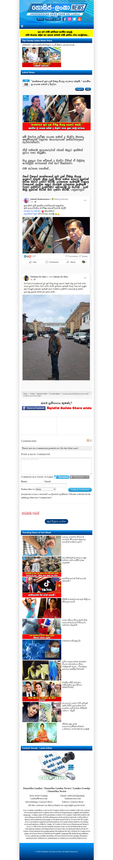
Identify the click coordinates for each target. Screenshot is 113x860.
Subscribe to (38, 489)
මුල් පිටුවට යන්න (56, 521)
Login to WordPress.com (79, 477)
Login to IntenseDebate (61, 477)
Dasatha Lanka (32, 788)
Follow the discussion (89, 440)
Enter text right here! (56, 466)
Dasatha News (57, 791)
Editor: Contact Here (73, 802)
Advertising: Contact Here (39, 802)
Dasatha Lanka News (57, 788)
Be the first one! (69, 448)
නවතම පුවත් (30, 513)
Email (47, 481)
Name (24, 481)
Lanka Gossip (81, 788)
